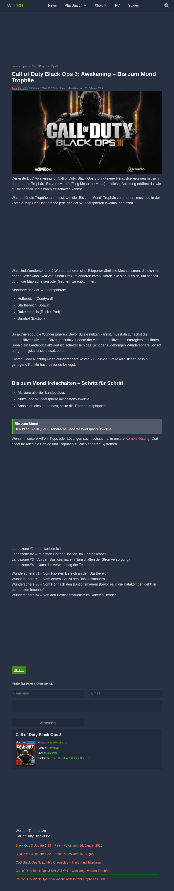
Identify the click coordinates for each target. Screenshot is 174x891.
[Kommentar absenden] (48, 723)
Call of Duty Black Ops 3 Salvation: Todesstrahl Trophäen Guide (60, 879)
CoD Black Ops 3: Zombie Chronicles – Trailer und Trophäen (58, 862)
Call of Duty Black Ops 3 (38, 734)
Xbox (99, 5)
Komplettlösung (138, 439)
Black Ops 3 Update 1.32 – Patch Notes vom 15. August (55, 854)
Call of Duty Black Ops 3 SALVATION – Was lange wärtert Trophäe (62, 871)
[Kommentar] (87, 705)
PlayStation (73, 5)
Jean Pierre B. (19, 88)
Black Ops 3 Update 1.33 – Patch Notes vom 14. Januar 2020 (59, 845)
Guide (19, 670)
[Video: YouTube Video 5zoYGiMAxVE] (87, 501)
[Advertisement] (87, 21)
